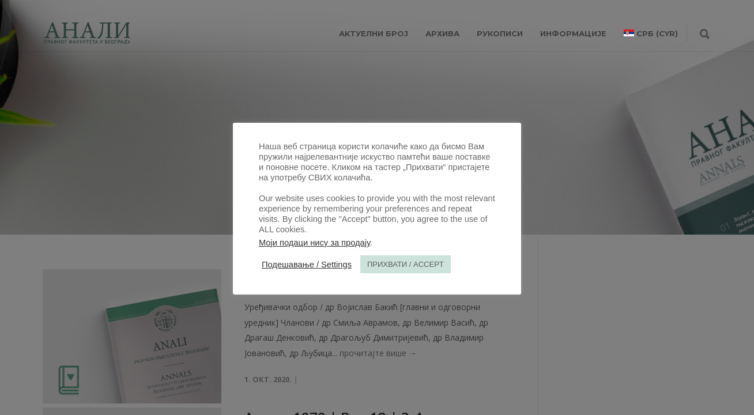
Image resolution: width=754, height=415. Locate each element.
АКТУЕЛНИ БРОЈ (373, 33)
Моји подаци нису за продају (314, 242)
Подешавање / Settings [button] (307, 264)
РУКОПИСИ (500, 33)
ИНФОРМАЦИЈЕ (573, 33)
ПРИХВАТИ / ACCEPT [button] (405, 264)
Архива (442, 33)
